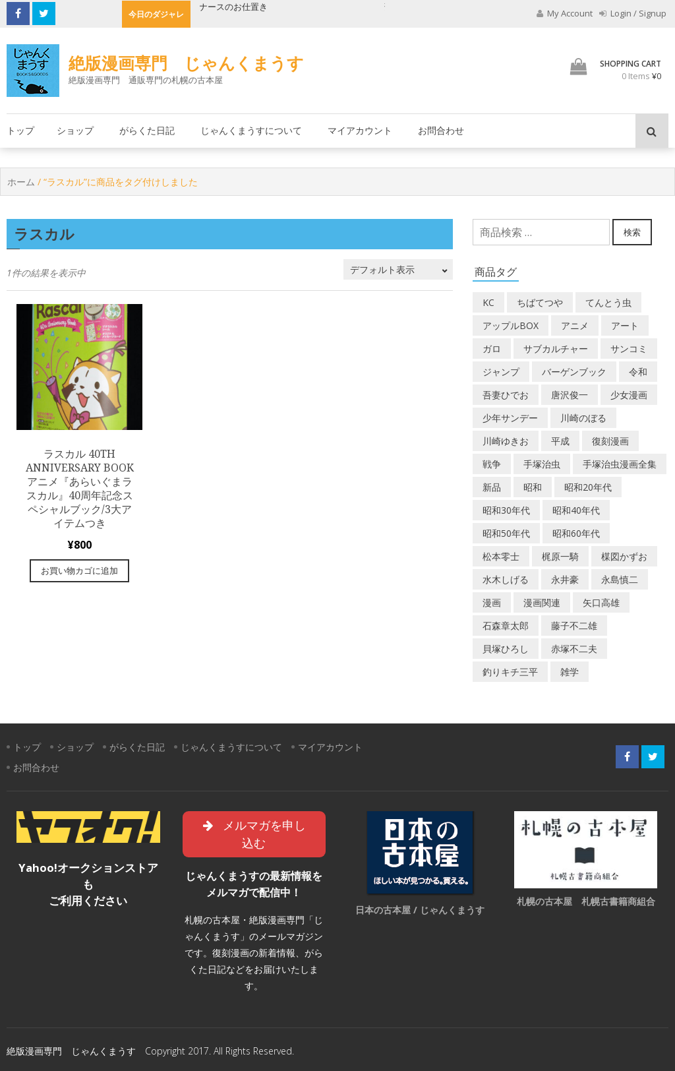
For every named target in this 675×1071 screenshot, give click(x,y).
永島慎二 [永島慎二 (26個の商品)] (619, 579)
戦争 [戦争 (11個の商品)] (492, 464)
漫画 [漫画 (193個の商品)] (492, 602)
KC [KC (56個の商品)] (488, 302)
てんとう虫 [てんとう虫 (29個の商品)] (608, 302)
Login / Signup (632, 13)
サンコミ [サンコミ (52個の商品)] (628, 348)
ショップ (75, 130)
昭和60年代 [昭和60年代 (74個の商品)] (576, 533)
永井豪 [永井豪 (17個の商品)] (565, 579)
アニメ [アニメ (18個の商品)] (575, 325)
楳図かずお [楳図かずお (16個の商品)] (624, 556)
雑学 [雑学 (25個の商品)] (569, 671)
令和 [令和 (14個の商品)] (638, 371)
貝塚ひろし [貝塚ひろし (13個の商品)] (506, 648)
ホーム (21, 181)
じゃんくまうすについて (251, 130)
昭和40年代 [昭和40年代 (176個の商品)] (576, 510)
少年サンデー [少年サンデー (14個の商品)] (510, 418)
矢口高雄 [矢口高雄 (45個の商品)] (601, 602)
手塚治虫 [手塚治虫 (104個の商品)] (541, 464)
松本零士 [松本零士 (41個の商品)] (501, 556)
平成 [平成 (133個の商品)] (560, 441)
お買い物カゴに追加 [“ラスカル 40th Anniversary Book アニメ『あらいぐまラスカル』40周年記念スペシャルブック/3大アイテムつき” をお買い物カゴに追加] (79, 570)
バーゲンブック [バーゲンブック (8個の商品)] (574, 371)
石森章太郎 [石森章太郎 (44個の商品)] (506, 625)
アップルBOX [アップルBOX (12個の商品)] (511, 325)
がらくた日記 (147, 130)
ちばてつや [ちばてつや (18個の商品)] (540, 302)
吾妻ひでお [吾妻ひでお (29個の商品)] (506, 394)
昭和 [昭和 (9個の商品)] (532, 487)
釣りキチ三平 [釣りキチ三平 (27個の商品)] (510, 671)
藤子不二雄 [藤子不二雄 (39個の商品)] (574, 625)
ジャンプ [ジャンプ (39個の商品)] (501, 371)
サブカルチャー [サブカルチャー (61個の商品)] (555, 348)
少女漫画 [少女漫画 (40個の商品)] (628, 394)
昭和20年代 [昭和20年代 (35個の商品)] (588, 487)
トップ (20, 130)
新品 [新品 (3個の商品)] (492, 487)
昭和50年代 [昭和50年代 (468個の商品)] (506, 533)
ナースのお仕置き (234, 7)
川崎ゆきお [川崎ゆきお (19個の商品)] (506, 441)
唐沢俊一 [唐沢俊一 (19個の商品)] (569, 394)
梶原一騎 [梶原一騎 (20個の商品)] (560, 556)
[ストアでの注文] (398, 269)
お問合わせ (441, 130)
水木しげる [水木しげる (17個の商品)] (506, 579)
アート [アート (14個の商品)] (625, 325)
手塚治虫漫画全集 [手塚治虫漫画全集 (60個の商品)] (620, 464)
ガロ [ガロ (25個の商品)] (492, 348)
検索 (632, 232)
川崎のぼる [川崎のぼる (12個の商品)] (583, 418)
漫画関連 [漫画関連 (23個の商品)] (541, 602)
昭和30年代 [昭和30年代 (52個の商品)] (506, 510)
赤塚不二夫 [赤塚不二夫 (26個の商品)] (574, 648)
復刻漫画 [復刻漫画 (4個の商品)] (610, 441)
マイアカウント (360, 130)
